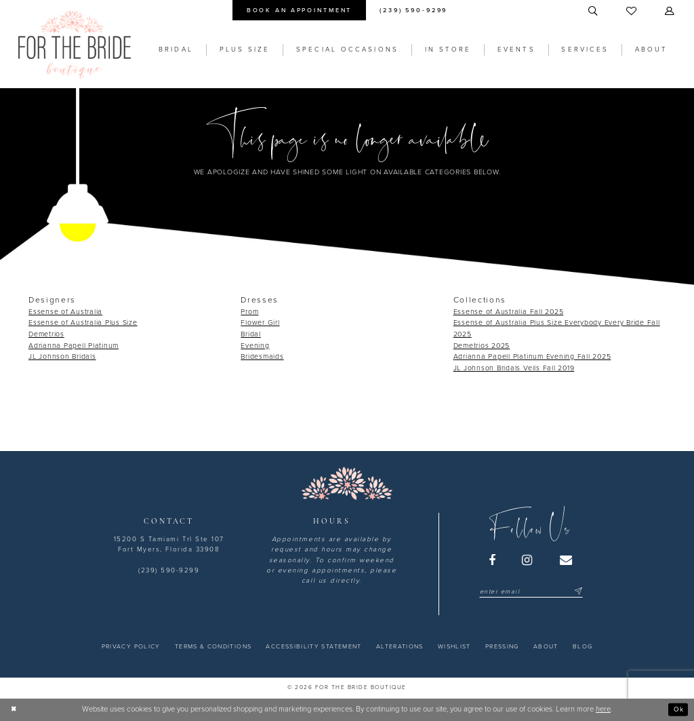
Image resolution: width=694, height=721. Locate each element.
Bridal (251, 334)
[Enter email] (531, 592)
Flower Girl (260, 322)
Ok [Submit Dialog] (677, 709)
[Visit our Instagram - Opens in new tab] (528, 560)
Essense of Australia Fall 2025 (508, 311)
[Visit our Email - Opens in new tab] (566, 560)
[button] (670, 11)
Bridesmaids (262, 356)
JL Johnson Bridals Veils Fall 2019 (514, 368)
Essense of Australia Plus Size (83, 322)
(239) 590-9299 (168, 570)
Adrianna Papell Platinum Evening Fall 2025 (532, 356)
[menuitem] (298, 10)
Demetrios (46, 334)
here (603, 709)
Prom (249, 311)
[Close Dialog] (15, 709)
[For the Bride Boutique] (74, 44)
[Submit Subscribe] (577, 592)
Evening (255, 345)
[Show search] (594, 11)
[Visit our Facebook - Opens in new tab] (493, 560)
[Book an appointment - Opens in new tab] (298, 10)
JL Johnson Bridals (62, 356)
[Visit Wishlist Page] (632, 11)
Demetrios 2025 (481, 345)
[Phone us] (414, 10)
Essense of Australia (65, 311)
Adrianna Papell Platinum (73, 345)
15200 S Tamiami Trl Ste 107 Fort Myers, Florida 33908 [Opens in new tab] (169, 544)
